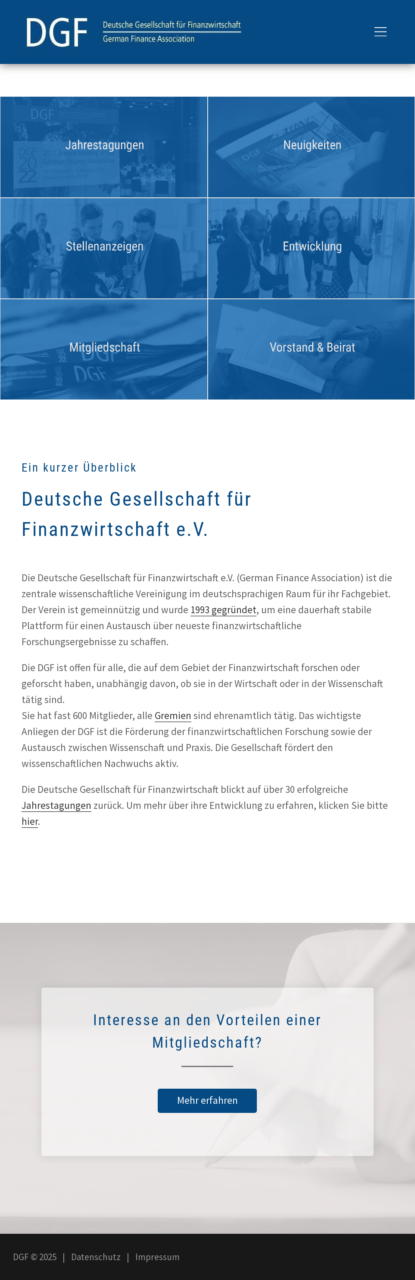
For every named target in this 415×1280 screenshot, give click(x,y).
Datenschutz (96, 1257)
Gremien (173, 715)
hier (30, 821)
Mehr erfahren (207, 1100)
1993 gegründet (223, 609)
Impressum (157, 1257)
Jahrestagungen (56, 805)
